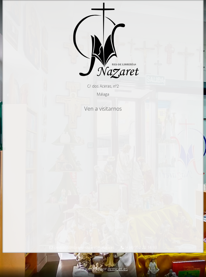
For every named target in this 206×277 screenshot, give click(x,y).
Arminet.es (118, 268)
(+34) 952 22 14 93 (139, 247)
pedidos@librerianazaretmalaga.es (82, 247)
